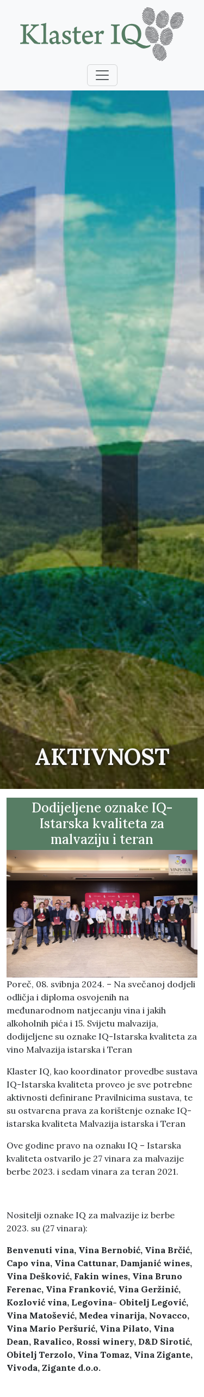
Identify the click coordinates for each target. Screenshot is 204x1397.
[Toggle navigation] (102, 75)
